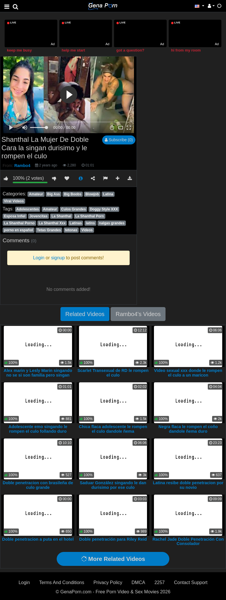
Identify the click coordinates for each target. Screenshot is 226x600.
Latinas (76, 223)
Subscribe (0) (119, 139)
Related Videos (84, 314)
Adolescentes (27, 209)
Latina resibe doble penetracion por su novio (188, 485)
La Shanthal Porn (89, 216)
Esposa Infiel (14, 216)
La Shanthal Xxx (52, 223)
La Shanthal (61, 216)
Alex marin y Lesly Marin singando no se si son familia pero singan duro (37, 375)
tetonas (71, 230)
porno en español (18, 230)
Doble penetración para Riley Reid (113, 539)
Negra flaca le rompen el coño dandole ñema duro (188, 429)
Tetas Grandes (49, 230)
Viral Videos (14, 201)
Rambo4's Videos (138, 314)
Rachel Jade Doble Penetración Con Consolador (188, 541)
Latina (108, 194)
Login (24, 582)
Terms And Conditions (61, 582)
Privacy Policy (107, 582)
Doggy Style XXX (104, 209)
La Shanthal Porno (19, 223)
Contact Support (190, 582)
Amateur (36, 194)
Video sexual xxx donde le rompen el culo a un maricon (188, 372)
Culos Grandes (73, 209)
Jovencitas (38, 216)
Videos (87, 230)
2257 (160, 582)
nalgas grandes (111, 223)
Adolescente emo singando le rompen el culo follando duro (37, 429)
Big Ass (53, 194)
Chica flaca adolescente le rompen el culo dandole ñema (113, 429)
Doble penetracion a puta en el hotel (38, 539)
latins (90, 223)
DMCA (138, 582)
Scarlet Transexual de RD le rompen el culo (113, 372)
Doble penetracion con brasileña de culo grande (38, 485)
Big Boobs (72, 194)
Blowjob (92, 194)
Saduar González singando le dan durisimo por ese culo (113, 485)
